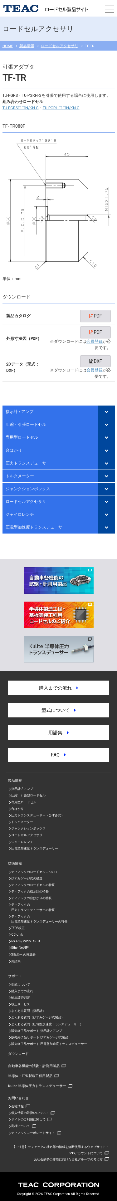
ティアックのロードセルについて (34, 872)
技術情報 (15, 863)
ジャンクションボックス (28, 488)
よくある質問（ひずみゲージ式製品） (37, 1017)
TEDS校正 (18, 928)
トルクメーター (20, 476)
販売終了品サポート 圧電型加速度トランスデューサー (49, 1044)
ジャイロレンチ (20, 514)
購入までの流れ (58, 688)
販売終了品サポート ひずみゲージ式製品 (39, 1037)
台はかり (14, 450)
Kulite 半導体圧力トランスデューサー (37, 1086)
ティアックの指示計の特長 (30, 891)
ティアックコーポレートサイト (33, 1133)
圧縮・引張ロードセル (26, 424)
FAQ (58, 755)
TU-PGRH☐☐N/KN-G (61, 108)
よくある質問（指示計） (28, 1010)
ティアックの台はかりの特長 (31, 898)
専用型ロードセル (22, 437)
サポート (15, 976)
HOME (7, 46)
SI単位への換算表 (23, 954)
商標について (20, 1126)
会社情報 (17, 1106)
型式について (58, 710)
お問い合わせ (18, 1098)
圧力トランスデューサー (28, 463)
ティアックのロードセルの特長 (33, 885)
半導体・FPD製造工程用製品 (30, 1076)
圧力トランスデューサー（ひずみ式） (37, 815)
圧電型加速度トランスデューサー (36, 527)
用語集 (58, 733)
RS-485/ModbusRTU (25, 941)
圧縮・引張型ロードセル (28, 795)
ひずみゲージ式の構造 (26, 878)
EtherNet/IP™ (20, 947)
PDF (95, 315)
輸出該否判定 (20, 997)
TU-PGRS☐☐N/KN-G (20, 108)
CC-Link (17, 934)
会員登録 (94, 341)
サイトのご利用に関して (28, 1119)
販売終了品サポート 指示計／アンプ (36, 1030)
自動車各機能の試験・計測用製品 (34, 1066)
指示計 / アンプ (19, 411)
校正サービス (20, 1004)
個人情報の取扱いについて (30, 1113)
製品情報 (26, 46)
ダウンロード (18, 1053)
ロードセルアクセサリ (59, 46)
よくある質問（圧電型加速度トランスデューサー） (47, 1024)
